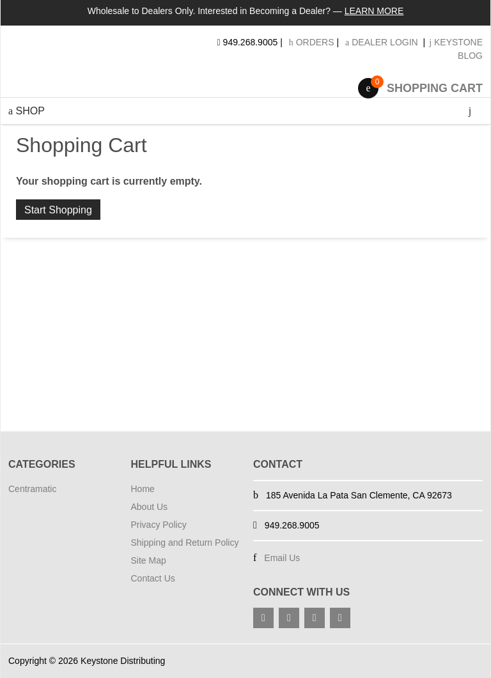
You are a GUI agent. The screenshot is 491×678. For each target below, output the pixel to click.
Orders (311, 42)
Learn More (374, 11)
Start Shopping (58, 209)
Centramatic (32, 489)
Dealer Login (381, 42)
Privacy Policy (159, 525)
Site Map (148, 560)
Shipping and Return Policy (185, 542)
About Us (149, 507)
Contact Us (153, 578)
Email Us (282, 558)
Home (143, 489)
